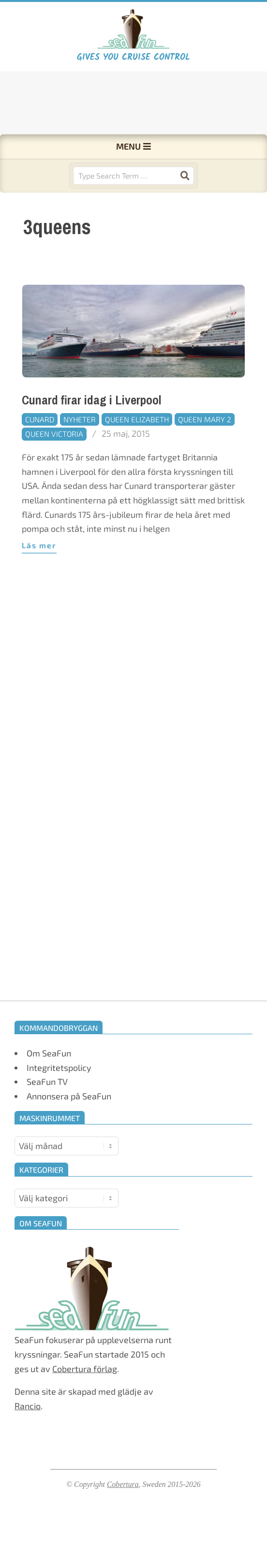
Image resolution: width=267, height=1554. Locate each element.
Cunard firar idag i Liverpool (92, 400)
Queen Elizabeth (137, 419)
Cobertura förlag (84, 1368)
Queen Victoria (54, 433)
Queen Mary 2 (204, 419)
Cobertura (123, 1484)
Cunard (39, 419)
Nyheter (79, 419)
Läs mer (39, 545)
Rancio (28, 1406)
